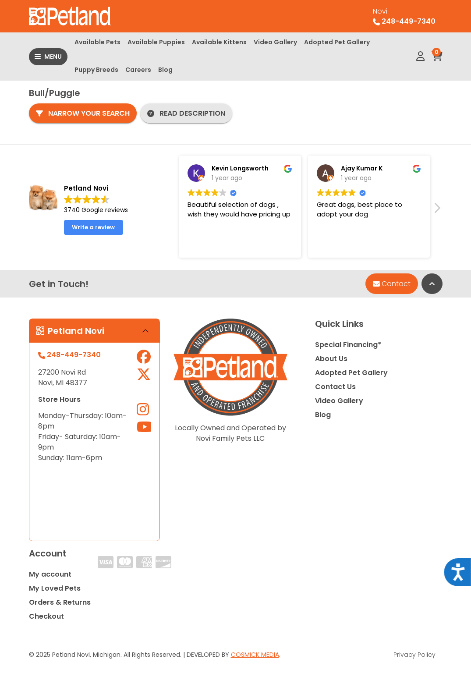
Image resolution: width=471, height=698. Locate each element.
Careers (138, 69)
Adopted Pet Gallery (337, 42)
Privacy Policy (414, 654)
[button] (436, 210)
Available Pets (97, 42)
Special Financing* (348, 345)
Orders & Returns (60, 602)
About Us (331, 359)
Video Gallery (275, 42)
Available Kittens (219, 42)
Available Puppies (156, 42)
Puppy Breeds (96, 69)
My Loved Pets (55, 588)
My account (50, 574)
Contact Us (335, 387)
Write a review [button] (93, 227)
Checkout (46, 616)
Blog (165, 69)
